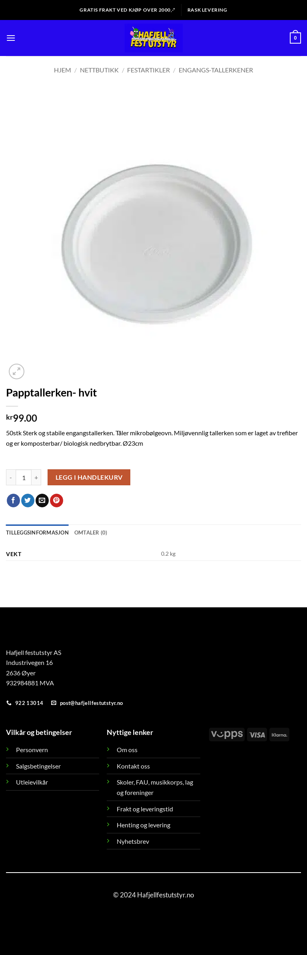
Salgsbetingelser (38, 766)
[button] (11, 38)
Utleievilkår (32, 782)
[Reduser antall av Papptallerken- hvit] (11, 477)
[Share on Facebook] (13, 500)
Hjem (62, 70)
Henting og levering (143, 825)
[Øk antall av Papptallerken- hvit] (36, 477)
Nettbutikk (99, 70)
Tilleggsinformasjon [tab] (37, 532)
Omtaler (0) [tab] (91, 532)
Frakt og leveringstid (145, 809)
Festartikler (148, 70)
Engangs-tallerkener (216, 70)
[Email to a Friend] (42, 500)
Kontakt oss (133, 766)
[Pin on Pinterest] (56, 500)
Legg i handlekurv (89, 477)
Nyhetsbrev (133, 841)
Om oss (127, 749)
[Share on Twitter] (27, 500)
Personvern (32, 749)
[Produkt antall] (24, 477)
